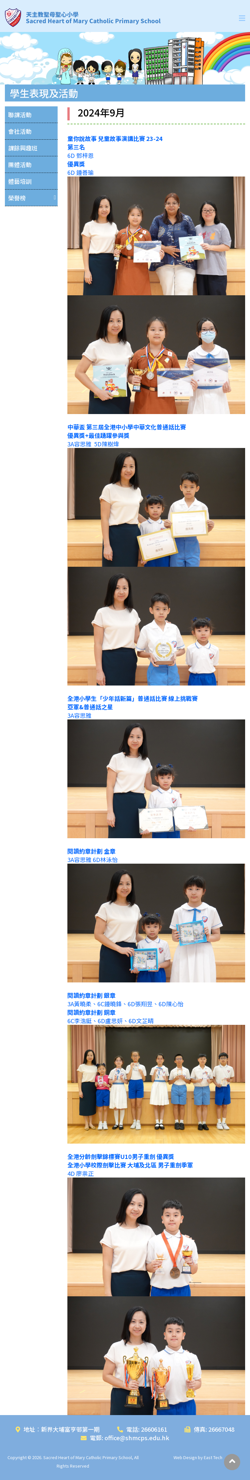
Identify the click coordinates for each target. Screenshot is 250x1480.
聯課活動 (20, 114)
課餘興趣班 (22, 148)
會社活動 (20, 131)
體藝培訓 (20, 181)
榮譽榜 (17, 197)
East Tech (213, 1457)
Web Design (185, 1457)
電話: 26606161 (142, 1429)
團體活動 (20, 164)
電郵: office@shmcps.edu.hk (125, 1437)
